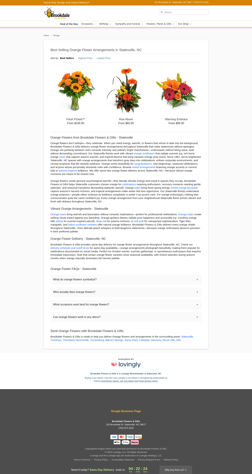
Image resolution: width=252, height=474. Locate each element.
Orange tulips (185, 214)
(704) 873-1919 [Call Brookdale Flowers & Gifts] (126, 428)
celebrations (129, 184)
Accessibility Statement (122, 459)
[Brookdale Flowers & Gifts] (68, 13)
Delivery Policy (171, 459)
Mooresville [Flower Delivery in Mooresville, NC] (82, 340)
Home (46, 35)
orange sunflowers (144, 153)
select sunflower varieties (82, 224)
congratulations (143, 163)
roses (62, 156)
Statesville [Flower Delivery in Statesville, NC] (187, 336)
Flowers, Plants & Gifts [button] (161, 23)
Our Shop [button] (185, 23)
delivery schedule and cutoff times (69, 247)
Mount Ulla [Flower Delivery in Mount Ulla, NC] (168, 340)
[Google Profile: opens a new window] (136, 401)
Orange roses (58, 214)
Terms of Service (82, 459)
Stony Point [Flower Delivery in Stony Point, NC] (131, 340)
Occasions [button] (88, 23)
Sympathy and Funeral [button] (129, 23)
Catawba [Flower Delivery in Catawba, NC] (144, 340)
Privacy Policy (101, 459)
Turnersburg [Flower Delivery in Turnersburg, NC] (97, 340)
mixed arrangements (144, 167)
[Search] (183, 12)
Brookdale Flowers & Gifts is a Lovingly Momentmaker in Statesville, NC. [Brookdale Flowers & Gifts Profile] (126, 373)
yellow (59, 221)
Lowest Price (103, 58)
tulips (137, 187)
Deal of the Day (69, 24)
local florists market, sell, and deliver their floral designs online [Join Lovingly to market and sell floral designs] (129, 381)
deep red (101, 221)
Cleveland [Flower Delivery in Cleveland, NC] (68, 340)
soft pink (139, 221)
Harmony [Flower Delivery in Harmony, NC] (156, 340)
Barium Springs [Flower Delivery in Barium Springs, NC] (114, 340)
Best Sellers (67, 58)
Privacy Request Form (149, 459)
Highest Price (85, 58)
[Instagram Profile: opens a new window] (126, 401)
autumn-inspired (68, 170)
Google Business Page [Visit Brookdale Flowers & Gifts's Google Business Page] (126, 411)
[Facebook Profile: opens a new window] (116, 401)
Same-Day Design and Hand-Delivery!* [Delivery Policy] (67, 2)
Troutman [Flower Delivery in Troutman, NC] (55, 340)
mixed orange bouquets (184, 187)
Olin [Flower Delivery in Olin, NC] (178, 340)
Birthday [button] (105, 23)
